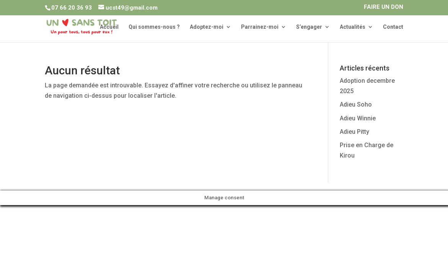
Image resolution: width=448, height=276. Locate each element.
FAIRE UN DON (383, 7)
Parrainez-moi (260, 27)
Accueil (109, 27)
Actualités (352, 27)
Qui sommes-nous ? (154, 27)
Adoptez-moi (206, 27)
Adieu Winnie (358, 118)
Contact (393, 27)
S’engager (309, 27)
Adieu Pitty (354, 131)
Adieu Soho (356, 104)
